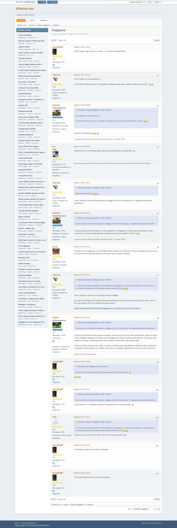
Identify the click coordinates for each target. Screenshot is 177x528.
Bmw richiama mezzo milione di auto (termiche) (32, 316)
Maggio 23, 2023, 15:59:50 (82, 105)
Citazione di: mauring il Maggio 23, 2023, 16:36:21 (94, 218)
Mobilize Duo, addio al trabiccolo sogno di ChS (32, 187)
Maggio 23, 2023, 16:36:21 (82, 182)
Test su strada (22, 61)
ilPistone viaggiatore (24, 49)
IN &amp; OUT (24, 258)
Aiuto (143, 523)
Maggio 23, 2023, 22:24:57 (82, 389)
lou (53, 146)
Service (20, 195)
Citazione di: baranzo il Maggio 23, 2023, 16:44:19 (94, 280)
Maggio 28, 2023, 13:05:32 (82, 417)
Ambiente (21, 43)
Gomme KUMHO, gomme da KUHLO (32, 193)
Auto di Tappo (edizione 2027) (30, 64)
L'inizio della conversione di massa (32, 70)
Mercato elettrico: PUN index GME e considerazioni (32, 41)
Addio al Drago (24, 263)
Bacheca (21, 102)
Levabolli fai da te (25, 176)
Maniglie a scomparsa (27, 304)
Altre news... (22, 137)
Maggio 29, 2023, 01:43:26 (82, 445)
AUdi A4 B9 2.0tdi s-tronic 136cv (31, 205)
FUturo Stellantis (25, 35)
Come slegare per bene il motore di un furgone (32, 310)
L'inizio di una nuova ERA (28, 88)
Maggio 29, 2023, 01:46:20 (82, 473)
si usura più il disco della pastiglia (31, 222)
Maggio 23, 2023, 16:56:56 (82, 317)
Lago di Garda (24, 47)
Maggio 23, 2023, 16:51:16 (82, 246)
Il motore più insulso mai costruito (31, 252)
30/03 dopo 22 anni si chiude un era (32, 240)
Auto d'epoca (22, 219)
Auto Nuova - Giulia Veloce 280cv (31, 299)
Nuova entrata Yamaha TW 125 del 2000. (32, 199)
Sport (20, 266)
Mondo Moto (22, 108)
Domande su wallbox (26, 234)
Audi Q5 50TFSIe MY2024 (28, 211)
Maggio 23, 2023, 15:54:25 (82, 74)
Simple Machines (31, 523)
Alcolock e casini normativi (29, 269)
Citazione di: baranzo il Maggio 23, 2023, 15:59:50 (94, 188)
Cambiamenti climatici (27, 129)
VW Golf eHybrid (24, 58)
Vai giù (53, 40)
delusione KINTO (25, 170)
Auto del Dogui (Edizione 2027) (30, 123)
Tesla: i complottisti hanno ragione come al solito (32, 152)
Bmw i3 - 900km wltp (26, 228)
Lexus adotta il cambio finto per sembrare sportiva (32, 181)
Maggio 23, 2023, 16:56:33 (82, 275)
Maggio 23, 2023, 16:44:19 (82, 213)
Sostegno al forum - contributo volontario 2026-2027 (32, 99)
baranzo (56, 105)
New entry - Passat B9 (27, 82)
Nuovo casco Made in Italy (28, 117)
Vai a (129, 509)
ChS (54, 417)
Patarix (55, 318)
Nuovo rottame (24, 217)
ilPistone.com (25, 8)
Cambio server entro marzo (29, 140)
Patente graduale (25, 275)
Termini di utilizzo (151, 523)
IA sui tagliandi (24, 246)
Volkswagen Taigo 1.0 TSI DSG (30, 164)
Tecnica (20, 254)
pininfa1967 (57, 47)
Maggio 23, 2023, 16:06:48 (82, 146)
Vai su (53, 499)
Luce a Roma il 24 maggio (28, 146)
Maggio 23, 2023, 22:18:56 (82, 361)
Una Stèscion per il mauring (29, 281)
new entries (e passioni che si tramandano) (32, 287)
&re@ (55, 247)
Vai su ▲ (159, 523)
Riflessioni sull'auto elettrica (29, 76)
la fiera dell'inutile (25, 158)
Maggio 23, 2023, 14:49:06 (82, 47)
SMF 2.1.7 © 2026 (20, 523)
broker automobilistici (27, 293)
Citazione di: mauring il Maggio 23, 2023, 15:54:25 (94, 110)
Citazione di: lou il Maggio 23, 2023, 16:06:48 (93, 366)
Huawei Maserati (24, 94)
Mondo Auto (22, 37)
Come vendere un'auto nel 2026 (30, 53)
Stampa (157, 40)
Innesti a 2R (23, 105)
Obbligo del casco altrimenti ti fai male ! (32, 322)
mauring (56, 75)
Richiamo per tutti (25, 111)
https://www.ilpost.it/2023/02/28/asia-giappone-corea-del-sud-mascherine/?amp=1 (107, 308)
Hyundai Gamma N (25, 135)
